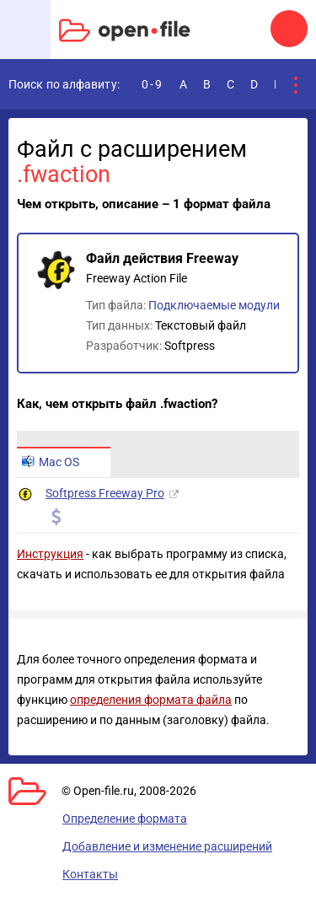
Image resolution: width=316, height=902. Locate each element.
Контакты (90, 874)
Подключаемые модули (214, 305)
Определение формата (124, 818)
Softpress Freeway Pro (105, 493)
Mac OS (50, 462)
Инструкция (50, 554)
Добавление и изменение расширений (167, 846)
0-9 (152, 84)
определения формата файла (151, 699)
